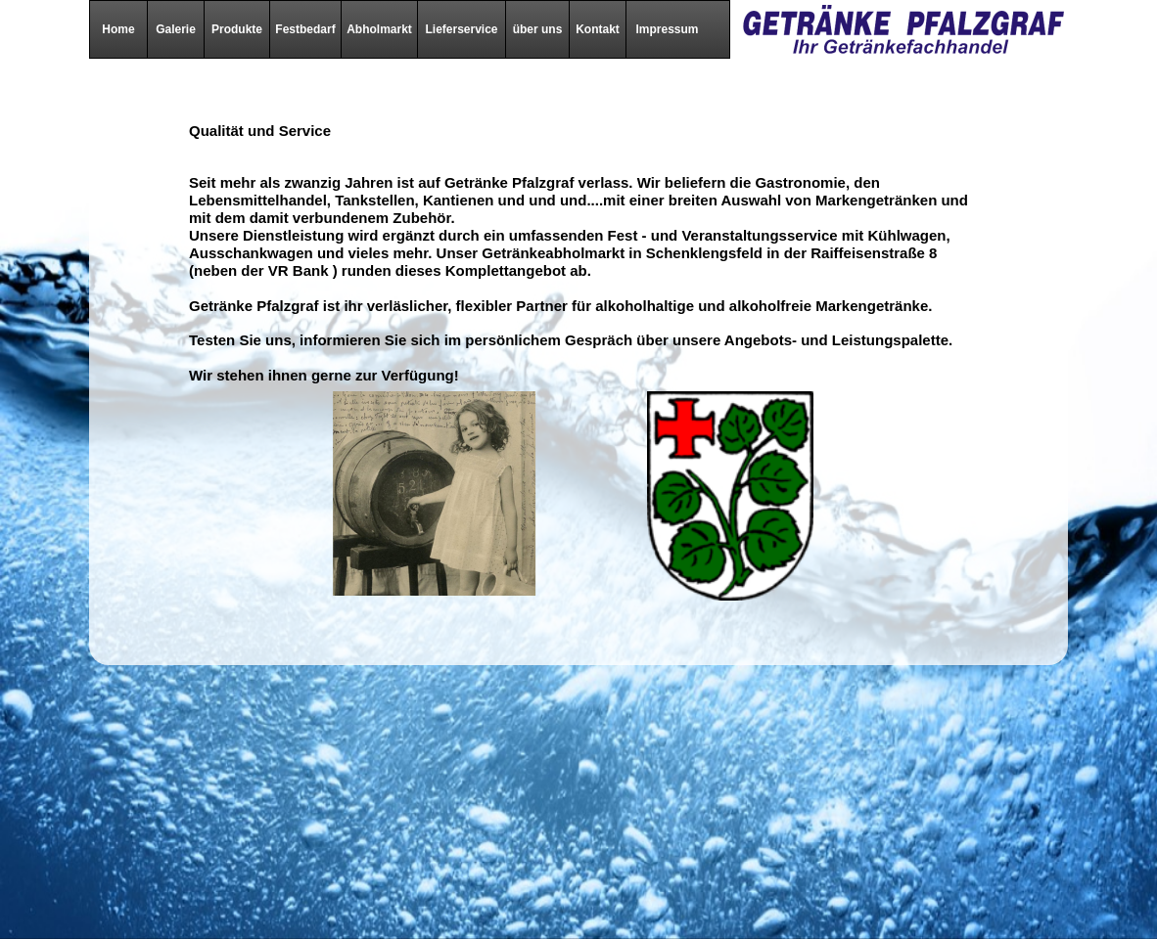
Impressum (666, 29)
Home (118, 29)
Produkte (236, 29)
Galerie (176, 29)
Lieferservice (461, 29)
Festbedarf (305, 29)
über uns (538, 29)
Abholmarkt (379, 29)
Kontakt (598, 29)
